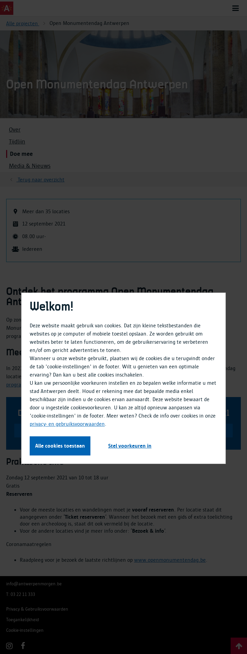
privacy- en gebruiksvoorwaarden (67, 424)
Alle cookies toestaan (60, 446)
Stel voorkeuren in (129, 446)
